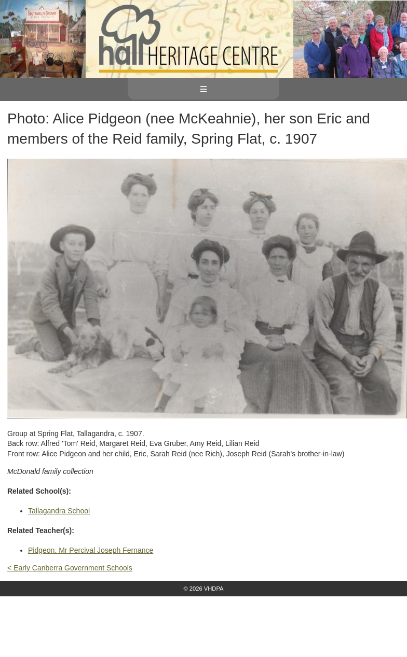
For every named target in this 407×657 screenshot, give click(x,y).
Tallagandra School (59, 511)
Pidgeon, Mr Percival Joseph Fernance (90, 550)
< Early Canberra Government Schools (69, 568)
